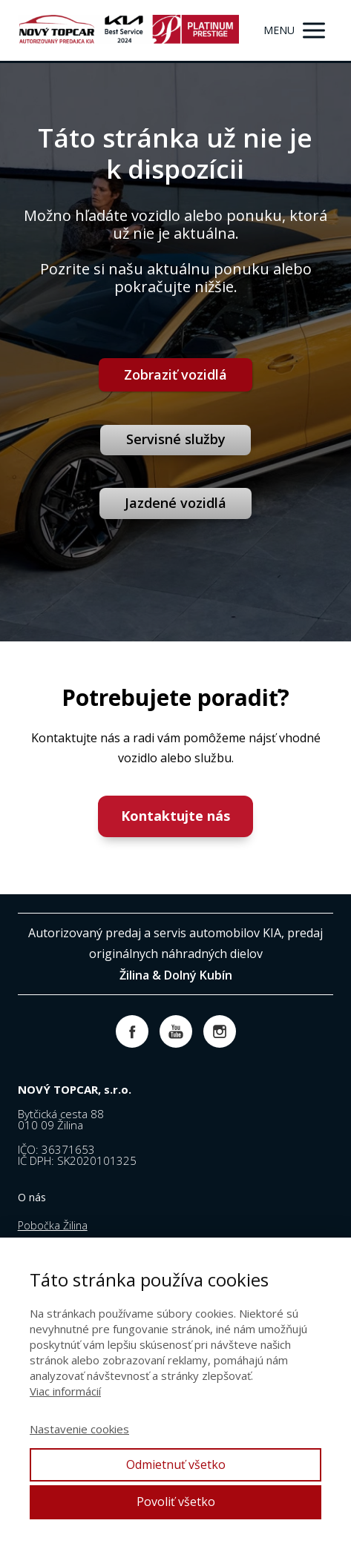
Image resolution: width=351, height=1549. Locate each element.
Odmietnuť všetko (176, 1464)
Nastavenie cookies (79, 1428)
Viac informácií (65, 1391)
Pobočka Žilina (53, 1225)
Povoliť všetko (176, 1501)
